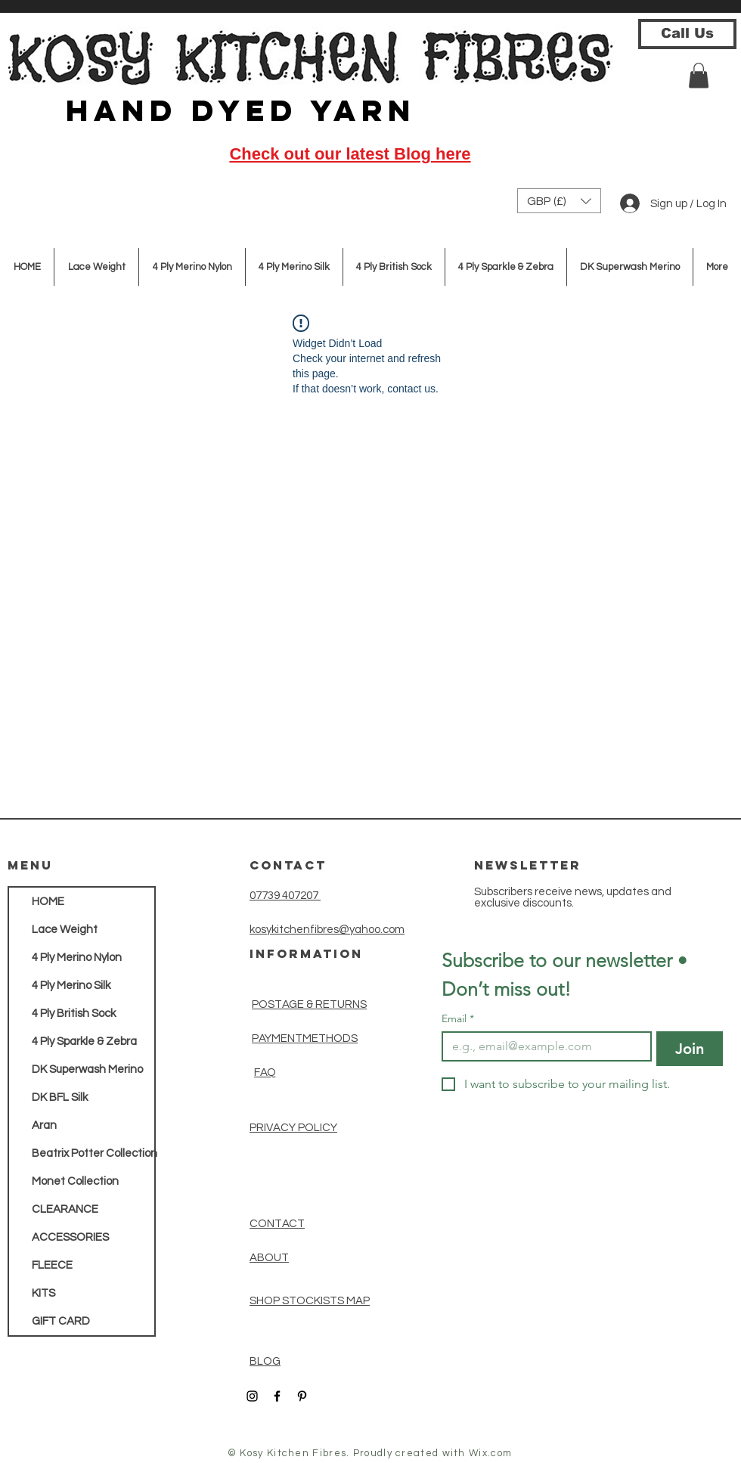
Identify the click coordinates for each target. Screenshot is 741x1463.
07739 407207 (285, 895)
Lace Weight (65, 929)
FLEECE (52, 1265)
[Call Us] (687, 34)
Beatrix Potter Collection (93, 1153)
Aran (44, 1125)
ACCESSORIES (70, 1237)
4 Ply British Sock (74, 1013)
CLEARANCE (65, 1209)
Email (458, 1018)
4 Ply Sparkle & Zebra (84, 1041)
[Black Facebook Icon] (277, 1396)
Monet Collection (75, 1181)
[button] (698, 75)
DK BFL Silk (60, 1097)
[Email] (542, 1046)
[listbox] (559, 200)
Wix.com (490, 1453)
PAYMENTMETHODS (305, 1038)
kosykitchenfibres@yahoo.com (327, 929)
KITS (43, 1293)
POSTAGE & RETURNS (309, 1004)
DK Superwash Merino (87, 1069)
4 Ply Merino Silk (71, 985)
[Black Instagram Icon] (252, 1396)
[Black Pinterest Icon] (302, 1396)
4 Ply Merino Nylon (77, 957)
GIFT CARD (61, 1321)
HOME (48, 901)
